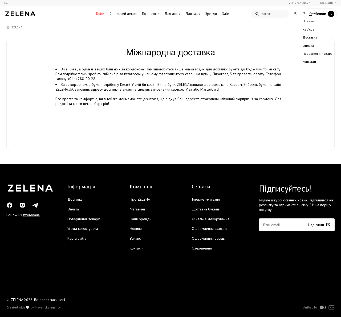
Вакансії (136, 238)
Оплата (73, 209)
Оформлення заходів (209, 228)
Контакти (137, 248)
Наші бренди (140, 219)
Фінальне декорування (210, 219)
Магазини (137, 209)
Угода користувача (82, 228)
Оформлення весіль (208, 238)
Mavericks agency (48, 307)
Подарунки (150, 13)
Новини (136, 228)
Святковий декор (123, 13)
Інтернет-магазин (206, 199)
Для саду (192, 13)
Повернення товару (83, 219)
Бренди (211, 13)
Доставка (75, 199)
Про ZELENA (140, 199)
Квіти (100, 13)
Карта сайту (76, 238)
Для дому (172, 13)
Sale (225, 13)
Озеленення (202, 248)
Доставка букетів (206, 209)
